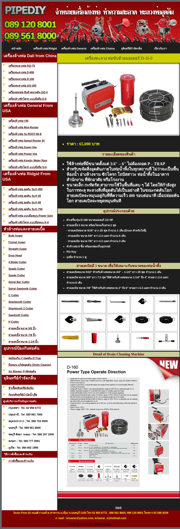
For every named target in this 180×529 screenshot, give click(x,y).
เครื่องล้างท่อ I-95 (18, 120)
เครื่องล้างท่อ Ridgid (45, 48)
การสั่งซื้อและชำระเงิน (21, 461)
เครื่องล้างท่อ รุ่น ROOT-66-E (25, 134)
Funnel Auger (16, 242)
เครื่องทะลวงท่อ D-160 (21, 79)
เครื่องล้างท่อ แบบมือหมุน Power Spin (30, 215)
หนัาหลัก (16, 48)
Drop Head (15, 255)
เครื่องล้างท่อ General (73, 48)
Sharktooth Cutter (19, 301)
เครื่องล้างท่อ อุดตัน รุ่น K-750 (25, 209)
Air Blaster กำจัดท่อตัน (22, 371)
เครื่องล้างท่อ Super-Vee (22, 147)
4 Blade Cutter (17, 262)
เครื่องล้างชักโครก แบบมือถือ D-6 (27, 98)
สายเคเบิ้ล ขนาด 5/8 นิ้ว (22, 328)
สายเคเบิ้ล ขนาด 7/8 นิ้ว (22, 335)
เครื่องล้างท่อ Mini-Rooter (23, 127)
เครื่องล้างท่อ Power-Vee (22, 153)
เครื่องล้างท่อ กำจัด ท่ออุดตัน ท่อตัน (91, 524)
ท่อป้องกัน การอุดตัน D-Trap (24, 358)
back (118, 507)
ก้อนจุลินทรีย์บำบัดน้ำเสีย (22, 394)
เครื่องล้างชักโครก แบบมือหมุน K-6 (28, 222)
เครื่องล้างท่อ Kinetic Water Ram (27, 160)
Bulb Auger (15, 235)
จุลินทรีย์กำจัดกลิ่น (131, 48)
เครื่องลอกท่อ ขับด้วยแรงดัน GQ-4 (28, 92)
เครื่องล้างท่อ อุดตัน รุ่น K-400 (25, 189)
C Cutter (13, 295)
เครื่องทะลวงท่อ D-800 (21, 72)
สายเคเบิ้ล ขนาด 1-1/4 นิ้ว (23, 341)
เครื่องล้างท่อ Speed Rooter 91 (26, 140)
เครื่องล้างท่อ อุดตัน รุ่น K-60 (24, 202)
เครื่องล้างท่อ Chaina (102, 48)
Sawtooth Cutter (18, 315)
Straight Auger (17, 248)
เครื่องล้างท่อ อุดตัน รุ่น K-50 (24, 195)
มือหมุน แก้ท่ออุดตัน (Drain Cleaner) (29, 364)
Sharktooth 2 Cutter (20, 308)
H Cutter (13, 321)
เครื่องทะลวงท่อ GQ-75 (21, 65)
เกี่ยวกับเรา (160, 48)
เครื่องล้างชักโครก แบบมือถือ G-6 (27, 167)
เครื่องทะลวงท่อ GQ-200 (22, 85)
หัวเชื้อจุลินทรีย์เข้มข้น (20, 388)
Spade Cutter (16, 268)
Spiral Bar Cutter (18, 282)
